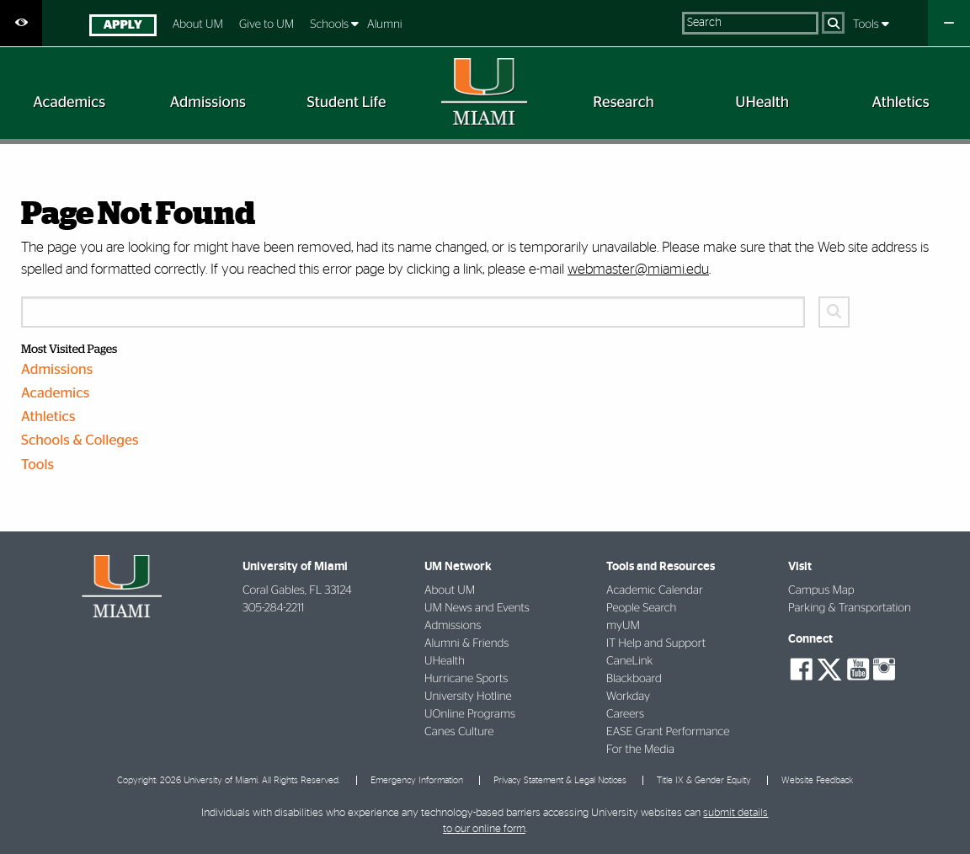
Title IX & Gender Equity (704, 780)
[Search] (833, 23)
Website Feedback (817, 780)
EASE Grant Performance (667, 732)
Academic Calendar (654, 590)
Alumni (384, 24)
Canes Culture (458, 732)
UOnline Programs (469, 714)
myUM (623, 626)
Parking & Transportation (849, 608)
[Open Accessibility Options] (21, 23)
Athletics (48, 417)
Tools (867, 24)
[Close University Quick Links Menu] (949, 23)
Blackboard (634, 679)
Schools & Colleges (80, 441)
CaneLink (629, 661)
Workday (628, 696)
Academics (55, 394)
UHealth (444, 661)
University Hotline (468, 696)
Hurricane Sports (466, 679)
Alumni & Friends (466, 643)
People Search (641, 608)
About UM (198, 24)
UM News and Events (477, 608)
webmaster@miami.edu (638, 269)
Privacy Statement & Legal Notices (559, 780)
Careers (625, 714)
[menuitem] (122, 27)
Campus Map (821, 590)
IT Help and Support (656, 643)
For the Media (640, 749)
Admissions (57, 370)
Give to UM (266, 24)
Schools (330, 24)
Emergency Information (416, 780)
